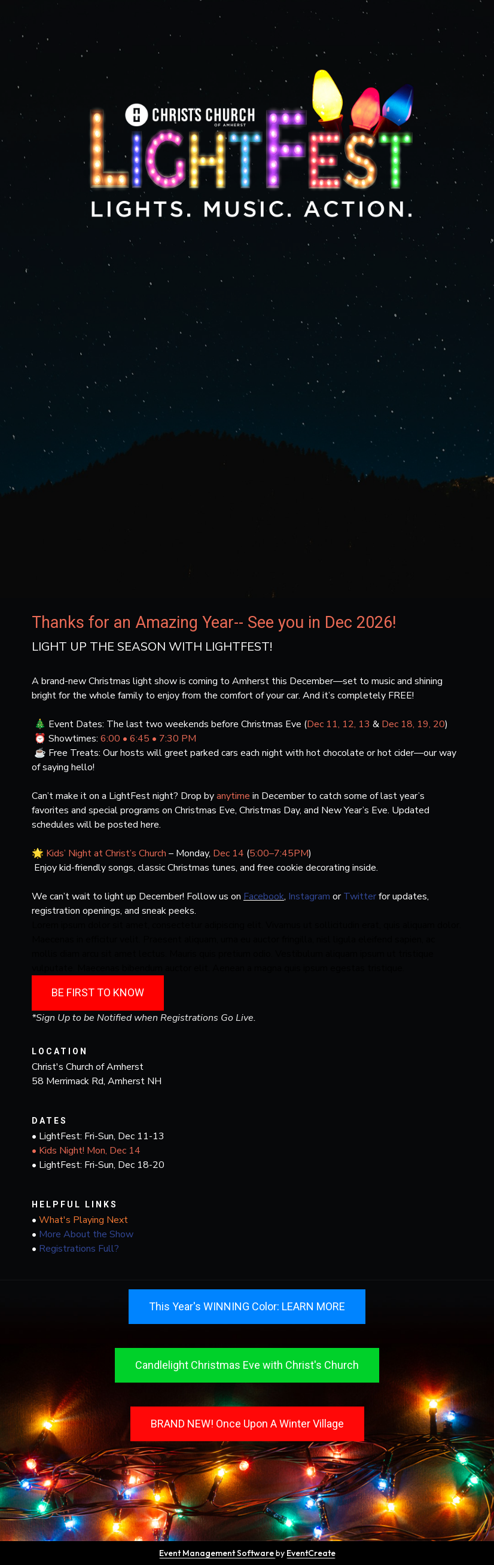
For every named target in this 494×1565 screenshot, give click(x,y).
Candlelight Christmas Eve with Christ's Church (247, 1365)
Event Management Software (217, 1553)
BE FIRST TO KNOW (97, 992)
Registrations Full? (79, 1248)
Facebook (263, 896)
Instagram (310, 896)
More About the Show (86, 1234)
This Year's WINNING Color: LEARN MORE (247, 1306)
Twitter (359, 896)
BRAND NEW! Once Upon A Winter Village (247, 1423)
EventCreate (311, 1553)
